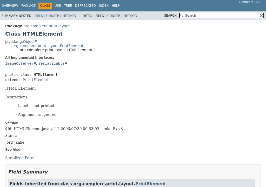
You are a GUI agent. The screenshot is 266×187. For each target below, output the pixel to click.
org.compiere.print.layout (46, 26)
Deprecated (85, 6)
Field (38, 16)
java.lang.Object (20, 41)
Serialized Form (20, 158)
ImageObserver (19, 63)
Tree (68, 6)
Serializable (51, 63)
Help (116, 6)
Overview (10, 6)
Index (104, 6)
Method (69, 16)
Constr (52, 16)
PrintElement (36, 80)
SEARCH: (171, 15)
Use (58, 6)
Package (28, 6)
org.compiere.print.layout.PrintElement (47, 46)
